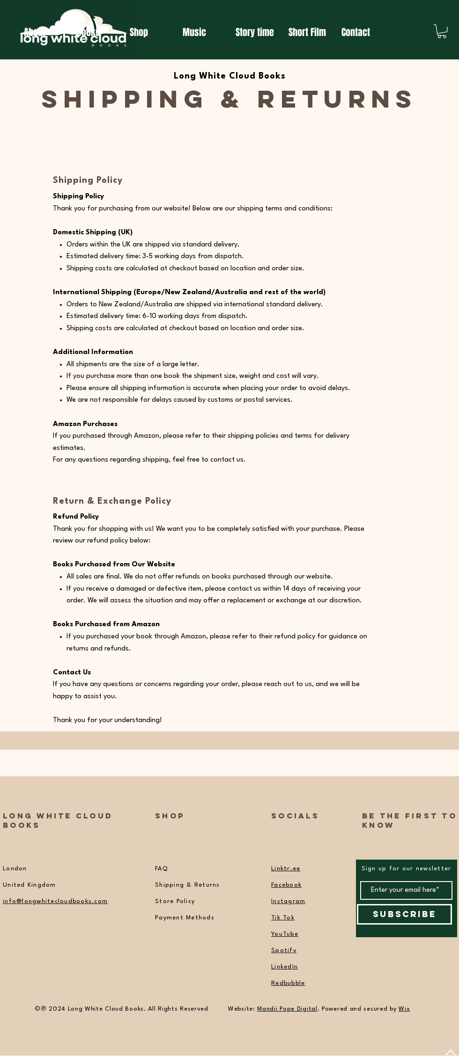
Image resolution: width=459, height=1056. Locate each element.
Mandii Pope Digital (287, 1009)
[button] (442, 31)
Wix (404, 1009)
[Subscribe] (404, 914)
